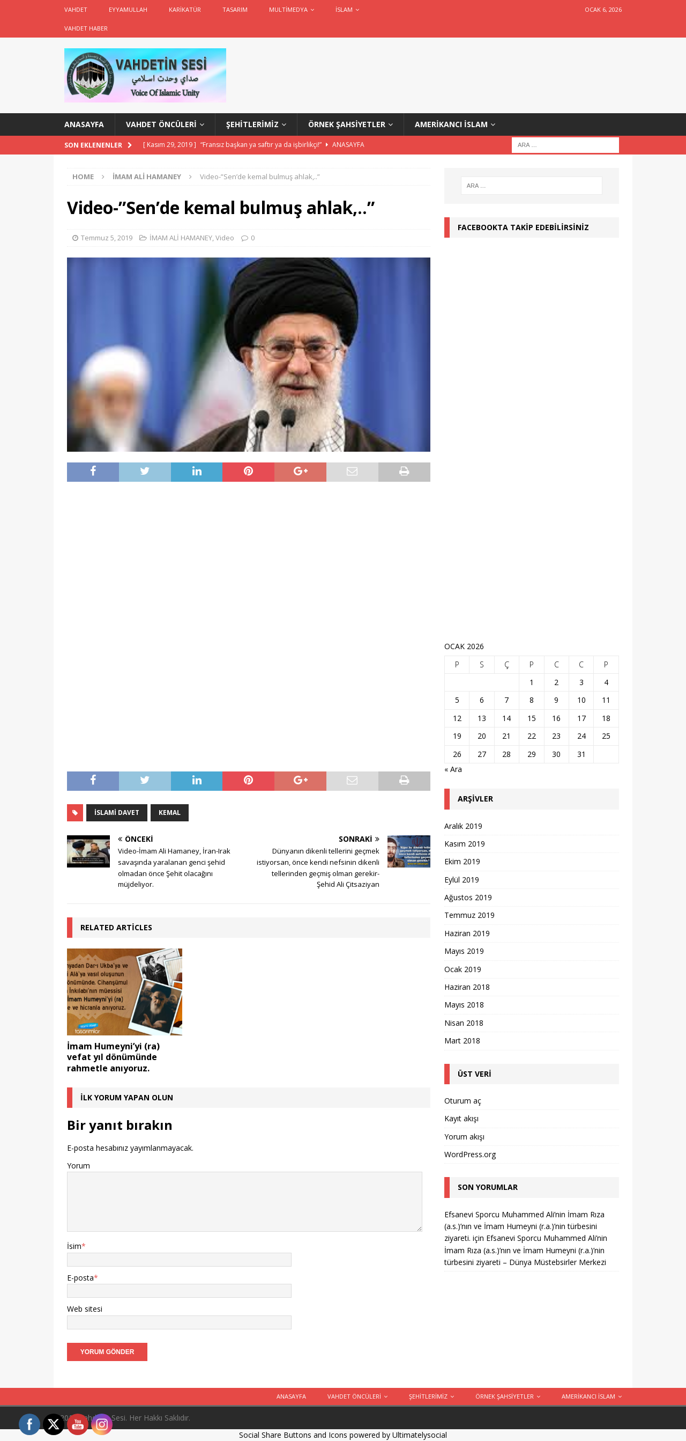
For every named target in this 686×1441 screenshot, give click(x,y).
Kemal (170, 812)
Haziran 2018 (467, 987)
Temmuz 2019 (469, 915)
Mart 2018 (462, 1040)
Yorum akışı (464, 1136)
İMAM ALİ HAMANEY (181, 237)
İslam (344, 9)
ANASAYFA (84, 124)
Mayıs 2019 (464, 951)
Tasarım (235, 9)
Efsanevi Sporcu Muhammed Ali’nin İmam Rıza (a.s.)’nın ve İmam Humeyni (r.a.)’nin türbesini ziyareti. (524, 1226)
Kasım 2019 (464, 844)
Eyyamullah (128, 9)
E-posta (80, 1278)
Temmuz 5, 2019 (106, 237)
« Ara (453, 769)
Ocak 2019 (462, 969)
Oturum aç (462, 1101)
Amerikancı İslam (451, 124)
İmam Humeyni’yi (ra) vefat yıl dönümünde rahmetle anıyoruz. (113, 1057)
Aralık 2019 (463, 826)
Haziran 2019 (467, 933)
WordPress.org (470, 1154)
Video (224, 237)
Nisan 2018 (463, 1023)
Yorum (78, 1165)
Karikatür (185, 9)
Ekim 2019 (462, 861)
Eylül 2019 (461, 879)
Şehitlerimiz (252, 124)
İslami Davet (116, 812)
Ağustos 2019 (468, 897)
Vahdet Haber (86, 28)
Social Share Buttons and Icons (293, 1435)
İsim (74, 1246)
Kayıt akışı (461, 1118)
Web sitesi (84, 1309)
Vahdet (75, 9)
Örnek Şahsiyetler (346, 124)
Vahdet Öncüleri (161, 124)
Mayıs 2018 (464, 1004)
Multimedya (288, 9)
